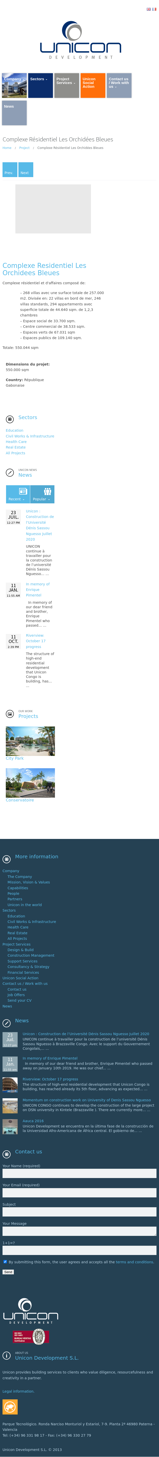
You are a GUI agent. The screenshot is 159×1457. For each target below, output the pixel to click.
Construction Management (31, 956)
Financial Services (23, 972)
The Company (20, 877)
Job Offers (16, 995)
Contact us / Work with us (25, 984)
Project (24, 148)
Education (14, 430)
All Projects (15, 453)
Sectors (9, 911)
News (7, 1006)
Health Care (16, 442)
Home (7, 148)
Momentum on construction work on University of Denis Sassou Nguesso (87, 1100)
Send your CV (19, 1001)
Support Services (23, 961)
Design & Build (21, 950)
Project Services (16, 944)
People (13, 894)
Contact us (17, 989)
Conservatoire (20, 800)
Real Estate (16, 448)
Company (11, 871)
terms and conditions (134, 1262)
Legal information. (19, 1391)
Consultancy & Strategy (28, 967)
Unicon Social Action (20, 978)
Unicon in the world (25, 905)
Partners (15, 899)
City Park (15, 758)
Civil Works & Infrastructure (30, 436)
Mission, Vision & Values (29, 882)
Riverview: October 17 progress (36, 641)
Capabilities (18, 888)
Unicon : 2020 (86, 1034)
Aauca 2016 (33, 1121)
